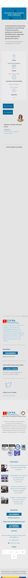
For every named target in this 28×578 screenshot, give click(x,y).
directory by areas (15, 520)
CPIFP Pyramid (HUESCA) (14, 63)
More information (8, 106)
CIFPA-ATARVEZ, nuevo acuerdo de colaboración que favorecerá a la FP (18, 455)
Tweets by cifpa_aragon (9, 373)
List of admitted (8, 112)
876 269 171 (7, 130)
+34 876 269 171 (15, 517)
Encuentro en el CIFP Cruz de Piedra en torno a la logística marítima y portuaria (18, 466)
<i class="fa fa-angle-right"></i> (22, 294)
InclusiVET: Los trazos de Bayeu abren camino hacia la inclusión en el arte (18, 477)
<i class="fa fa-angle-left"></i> (4, 294)
